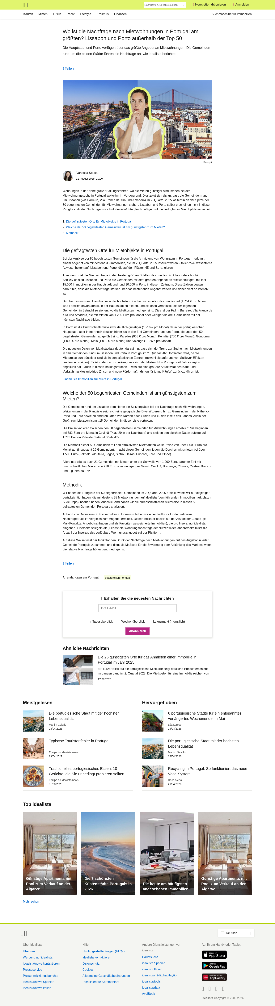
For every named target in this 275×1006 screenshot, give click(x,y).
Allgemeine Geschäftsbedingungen (106, 975)
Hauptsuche (150, 957)
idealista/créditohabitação (159, 975)
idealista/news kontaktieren (41, 963)
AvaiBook (148, 993)
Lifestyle (85, 14)
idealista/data (151, 987)
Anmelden (242, 4)
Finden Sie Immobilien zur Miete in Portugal (92, 379)
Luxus (57, 14)
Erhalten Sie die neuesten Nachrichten (139, 598)
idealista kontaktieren (96, 957)
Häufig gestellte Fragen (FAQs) (103, 951)
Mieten (43, 14)
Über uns (29, 951)
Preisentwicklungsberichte (40, 975)
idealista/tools (151, 981)
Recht (71, 14)
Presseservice (32, 969)
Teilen (69, 68)
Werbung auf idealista (37, 957)
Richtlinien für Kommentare (100, 981)
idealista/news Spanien (38, 981)
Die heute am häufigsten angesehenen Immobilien (165, 886)
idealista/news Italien (37, 988)
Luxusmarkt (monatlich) (169, 621)
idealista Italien (152, 969)
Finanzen (120, 14)
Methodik (72, 233)
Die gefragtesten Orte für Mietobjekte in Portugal (99, 221)
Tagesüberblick (102, 621)
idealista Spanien (153, 963)
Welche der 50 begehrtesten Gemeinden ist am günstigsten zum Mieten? (115, 227)
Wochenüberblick (133, 621)
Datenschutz (90, 963)
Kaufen (28, 14)
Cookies (88, 969)
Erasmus (103, 14)
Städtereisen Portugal (117, 577)
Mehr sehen (31, 901)
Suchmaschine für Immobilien (232, 14)
